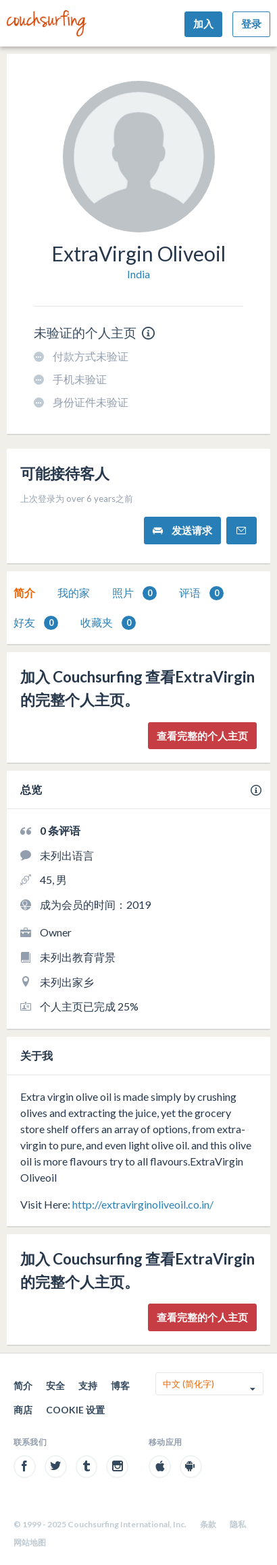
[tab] (24, 593)
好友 (36, 623)
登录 (251, 24)
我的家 (73, 592)
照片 (134, 593)
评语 (201, 593)
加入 (203, 24)
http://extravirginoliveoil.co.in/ (142, 1204)
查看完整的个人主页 (202, 736)
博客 (120, 1385)
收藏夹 (108, 623)
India (138, 273)
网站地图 (30, 1542)
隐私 (238, 1524)
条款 (208, 1524)
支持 (87, 1385)
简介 (24, 592)
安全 (55, 1385)
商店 (23, 1409)
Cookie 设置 (75, 1409)
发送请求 (182, 530)
